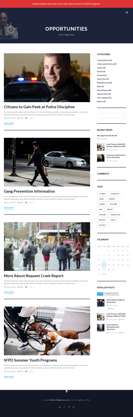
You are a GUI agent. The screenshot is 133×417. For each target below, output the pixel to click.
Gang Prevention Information (30, 191)
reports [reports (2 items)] (102, 222)
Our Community (103, 97)
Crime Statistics (103, 60)
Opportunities (103, 94)
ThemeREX (45, 399)
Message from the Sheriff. (107, 135)
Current (100, 68)
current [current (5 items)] (111, 201)
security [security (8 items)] (102, 227)
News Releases (103, 90)
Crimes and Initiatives (106, 64)
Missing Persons (104, 83)
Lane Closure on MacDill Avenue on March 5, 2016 (114, 146)
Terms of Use (73, 399)
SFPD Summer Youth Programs (31, 359)
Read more (9, 123)
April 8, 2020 (103, 138)
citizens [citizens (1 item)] (102, 196)
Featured (101, 75)
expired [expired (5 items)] (102, 206)
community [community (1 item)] (115, 196)
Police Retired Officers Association (116, 303)
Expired (100, 71)
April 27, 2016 (11, 118)
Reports (100, 101)
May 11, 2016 (113, 152)
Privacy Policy (85, 399)
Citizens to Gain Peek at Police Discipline (40, 106)
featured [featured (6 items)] (113, 206)
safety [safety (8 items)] (113, 222)
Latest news (102, 79)
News (99, 86)
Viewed (100, 296)
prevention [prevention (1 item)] (115, 217)
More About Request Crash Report (34, 275)
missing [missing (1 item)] (110, 211)
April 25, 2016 (11, 371)
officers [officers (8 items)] (102, 217)
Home (61, 35)
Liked (117, 296)
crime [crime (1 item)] (101, 201)
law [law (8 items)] (100, 211)
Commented (109, 296)
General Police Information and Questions (113, 331)
